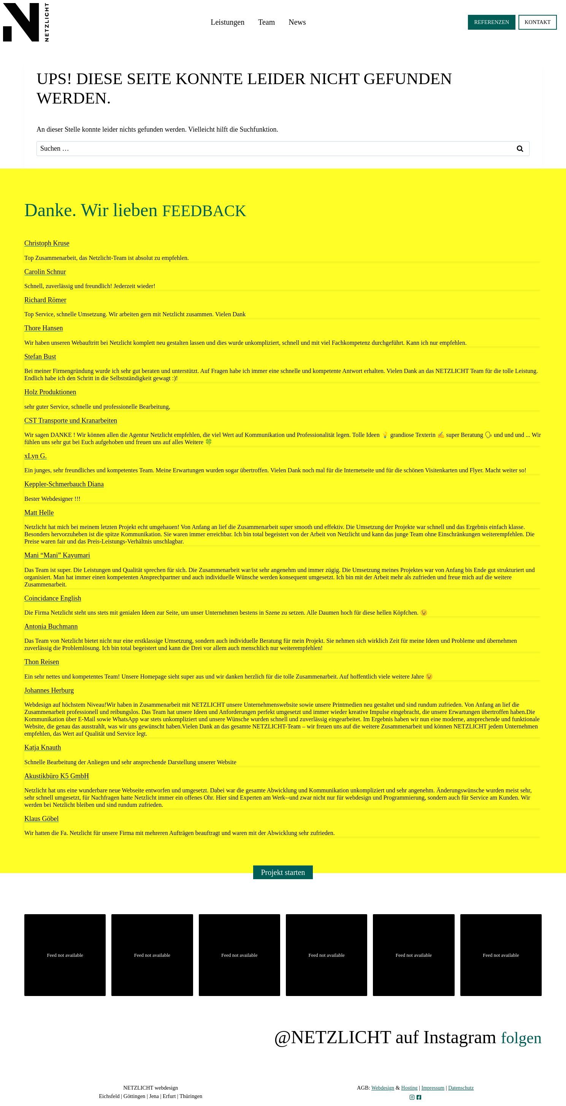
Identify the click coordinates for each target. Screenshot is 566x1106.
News (297, 22)
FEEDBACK (210, 210)
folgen (518, 1037)
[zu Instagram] (412, 1097)
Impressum (433, 1088)
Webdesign (381, 1088)
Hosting (408, 1088)
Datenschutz (462, 1088)
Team (266, 22)
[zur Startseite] (26, 22)
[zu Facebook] (419, 1097)
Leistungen (227, 22)
